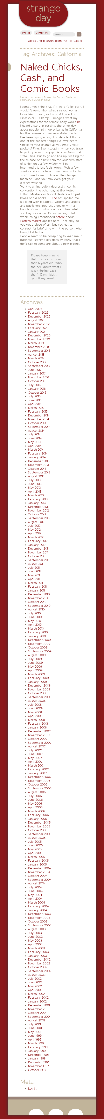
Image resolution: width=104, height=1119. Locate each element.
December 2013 (39, 461)
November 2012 (38, 510)
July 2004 (35, 887)
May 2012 (34, 529)
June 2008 (35, 708)
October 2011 (36, 556)
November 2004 (39, 872)
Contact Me (42, 32)
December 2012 (38, 507)
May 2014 (34, 442)
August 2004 (37, 883)
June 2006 (35, 799)
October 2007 (37, 739)
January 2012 (36, 545)
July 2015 (34, 396)
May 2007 (35, 758)
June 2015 (35, 400)
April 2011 (34, 579)
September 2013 (39, 472)
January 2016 (37, 388)
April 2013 (34, 491)
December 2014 (39, 415)
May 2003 (35, 940)
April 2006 (35, 807)
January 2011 (36, 590)
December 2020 (39, 335)
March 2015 (36, 408)
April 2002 (35, 990)
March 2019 (36, 343)
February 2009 (38, 678)
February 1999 (38, 1047)
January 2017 (36, 373)
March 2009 (36, 674)
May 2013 (34, 487)
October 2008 (37, 693)
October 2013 (37, 469)
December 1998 (38, 1055)
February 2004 (38, 906)
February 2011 (37, 586)
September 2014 (39, 427)
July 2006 (35, 796)
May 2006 (35, 803)
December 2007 (39, 731)
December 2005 (39, 822)
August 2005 (37, 838)
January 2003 (37, 956)
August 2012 (36, 522)
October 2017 (37, 362)
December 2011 (38, 548)
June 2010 (35, 617)
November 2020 (39, 339)
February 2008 (38, 723)
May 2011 (34, 575)
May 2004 (35, 895)
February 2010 (38, 632)
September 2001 (39, 1016)
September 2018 (39, 350)
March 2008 (36, 720)
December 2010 (39, 594)
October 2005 (37, 830)
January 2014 (37, 457)
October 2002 (37, 967)
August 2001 (36, 1020)
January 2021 (36, 332)
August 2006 (37, 792)
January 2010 (37, 636)
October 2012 (37, 514)
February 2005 (38, 860)
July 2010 (34, 613)
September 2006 (40, 788)
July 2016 (34, 385)
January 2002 (37, 1001)
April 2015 (34, 404)
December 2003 (39, 914)
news (47, 99)
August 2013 (36, 476)
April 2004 (35, 898)
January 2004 (37, 910)
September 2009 (40, 651)
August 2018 (36, 354)
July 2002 (35, 978)
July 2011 (34, 567)
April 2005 (35, 853)
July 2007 (35, 750)
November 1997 (38, 1066)
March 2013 (36, 495)
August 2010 (36, 609)
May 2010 (34, 621)
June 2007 (35, 754)
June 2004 (35, 891)
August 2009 (37, 655)
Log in (32, 1088)
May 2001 (34, 1032)
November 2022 (39, 324)
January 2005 (37, 864)
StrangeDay (43, 13)
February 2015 (38, 411)
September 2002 (39, 971)
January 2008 (37, 727)
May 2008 (35, 712)
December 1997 (38, 1062)
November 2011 (38, 552)
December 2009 (39, 640)
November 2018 (38, 347)
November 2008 (39, 689)
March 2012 (36, 537)
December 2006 (39, 777)
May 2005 (35, 849)
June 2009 (35, 662)
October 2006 (37, 784)
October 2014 (37, 423)
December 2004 (39, 868)
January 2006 (37, 819)
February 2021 (37, 328)
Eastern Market (30, 221)
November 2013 (38, 465)
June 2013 (35, 484)
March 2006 (36, 811)
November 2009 (39, 644)
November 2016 (38, 377)
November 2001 (38, 1009)
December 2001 (39, 1005)
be (79, 122)
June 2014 (35, 438)
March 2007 (36, 765)
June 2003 (35, 936)
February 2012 (37, 541)
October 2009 (37, 647)
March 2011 (35, 583)
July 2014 (34, 434)
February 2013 (38, 499)
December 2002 (39, 959)
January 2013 (37, 503)
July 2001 (34, 1024)
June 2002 (35, 982)
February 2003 (38, 952)
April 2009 (35, 670)
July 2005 (35, 841)
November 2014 (38, 419)
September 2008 (39, 697)
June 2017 (34, 370)
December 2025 (39, 316)
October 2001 (37, 1013)
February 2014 (38, 453)
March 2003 (36, 948)
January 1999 (37, 1051)
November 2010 (38, 598)
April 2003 (35, 944)
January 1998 (36, 1058)
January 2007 (37, 773)
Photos (26, 32)
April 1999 (34, 1039)
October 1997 (37, 1070)
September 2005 (40, 834)
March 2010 (36, 628)
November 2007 (39, 735)
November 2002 (39, 963)
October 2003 (37, 921)
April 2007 (35, 761)
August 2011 (36, 564)
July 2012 (34, 525)
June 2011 (34, 571)
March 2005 (36, 857)
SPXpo (52, 198)
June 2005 (35, 845)
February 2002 (38, 997)
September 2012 (39, 518)
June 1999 (35, 1035)
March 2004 (36, 902)
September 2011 (38, 560)
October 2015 (37, 392)
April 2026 (35, 309)
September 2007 (39, 743)
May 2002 (35, 986)
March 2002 (36, 994)
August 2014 (36, 430)
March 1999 (36, 1043)
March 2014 (36, 449)
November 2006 (39, 781)
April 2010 (35, 624)
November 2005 (39, 826)
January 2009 (37, 682)
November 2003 (39, 918)
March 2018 (36, 358)
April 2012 (34, 533)
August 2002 (36, 975)
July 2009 (35, 659)
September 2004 (40, 880)
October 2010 (37, 602)
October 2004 (37, 876)
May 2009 (35, 666)
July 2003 (35, 933)
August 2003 (37, 929)
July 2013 (34, 480)
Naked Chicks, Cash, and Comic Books (51, 77)
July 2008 (35, 704)
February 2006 (38, 815)
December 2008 (39, 685)
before (60, 217)
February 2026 (38, 312)
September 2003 (40, 925)
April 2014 (34, 446)
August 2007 (36, 746)
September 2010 (39, 606)
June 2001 (35, 1028)
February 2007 (38, 769)
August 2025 (36, 320)
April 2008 (35, 716)
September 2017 (39, 366)
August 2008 (36, 701)
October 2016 (37, 381)
